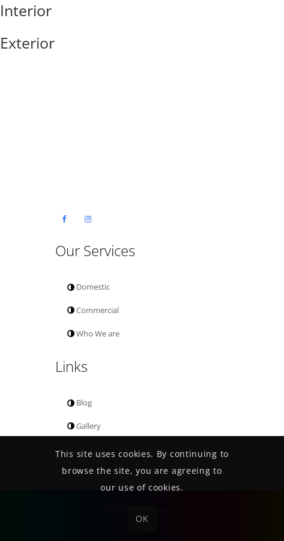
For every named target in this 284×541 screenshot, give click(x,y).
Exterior (27, 42)
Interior (26, 10)
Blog (79, 402)
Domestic (88, 286)
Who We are (93, 333)
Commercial (93, 310)
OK (142, 518)
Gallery (84, 425)
